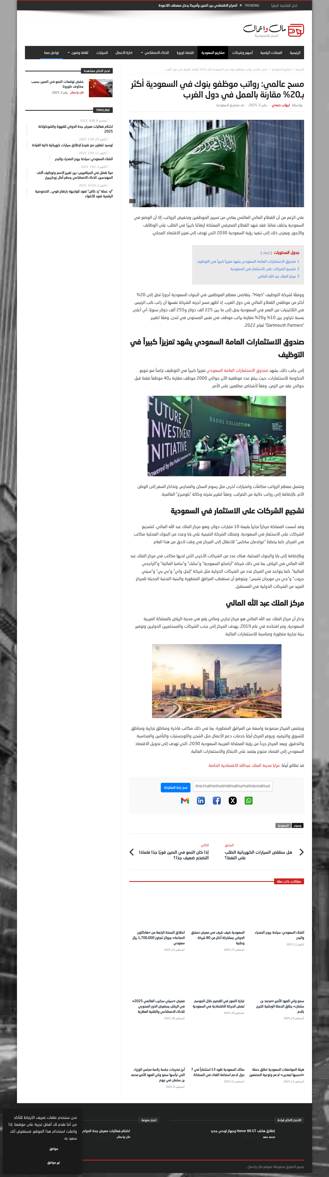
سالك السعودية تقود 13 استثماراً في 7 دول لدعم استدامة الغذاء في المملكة (216, 1078)
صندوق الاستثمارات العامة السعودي (237, 370)
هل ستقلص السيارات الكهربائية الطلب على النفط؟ (260, 850)
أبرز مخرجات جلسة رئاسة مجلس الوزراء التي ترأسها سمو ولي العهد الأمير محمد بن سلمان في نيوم (157, 1078)
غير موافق (26, 1163)
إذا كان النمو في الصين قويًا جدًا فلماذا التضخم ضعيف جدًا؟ (173, 850)
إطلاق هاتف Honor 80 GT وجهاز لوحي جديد (243, 1135)
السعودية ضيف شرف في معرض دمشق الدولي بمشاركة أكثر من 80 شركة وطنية (218, 936)
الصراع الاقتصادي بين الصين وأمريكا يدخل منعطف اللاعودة (197, 5)
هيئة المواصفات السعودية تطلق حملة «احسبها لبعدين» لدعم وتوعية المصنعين (277, 1078)
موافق (61, 1163)
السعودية (283, 825)
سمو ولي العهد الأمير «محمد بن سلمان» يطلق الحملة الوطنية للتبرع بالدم (278, 1004)
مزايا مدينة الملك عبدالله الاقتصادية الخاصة (244, 765)
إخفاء (266, 253)
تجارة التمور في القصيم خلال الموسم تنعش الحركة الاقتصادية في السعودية (217, 1004)
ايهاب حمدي (281, 105)
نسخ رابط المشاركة (175, 787)
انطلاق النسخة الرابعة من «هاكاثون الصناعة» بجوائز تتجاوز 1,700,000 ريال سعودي (158, 936)
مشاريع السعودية (282, 69)
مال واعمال (76, 92)
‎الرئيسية (299, 69)
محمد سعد (268, 1140)
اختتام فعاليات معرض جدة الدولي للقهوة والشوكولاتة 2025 (86, 1135)
